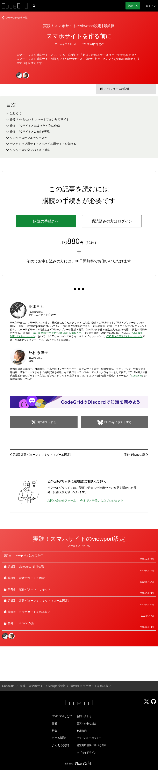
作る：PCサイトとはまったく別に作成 (35, 125)
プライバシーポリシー (89, 737)
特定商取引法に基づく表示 (91, 745)
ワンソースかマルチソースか (28, 137)
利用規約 (82, 730)
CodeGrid (136, 375)
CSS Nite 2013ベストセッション (124, 336)
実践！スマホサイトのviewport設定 (72, 26)
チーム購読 (59, 737)
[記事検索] (34, 5)
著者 (54, 723)
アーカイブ (61, 44)
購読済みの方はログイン (112, 221)
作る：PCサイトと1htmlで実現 (30, 131)
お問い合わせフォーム (61, 500)
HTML (73, 44)
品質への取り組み (86, 723)
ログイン (151, 6)
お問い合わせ (84, 716)
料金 (54, 730)
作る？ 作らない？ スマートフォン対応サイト (39, 119)
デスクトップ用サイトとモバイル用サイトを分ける (43, 143)
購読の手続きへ (46, 221)
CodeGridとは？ (62, 716)
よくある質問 (60, 745)
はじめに (15, 113)
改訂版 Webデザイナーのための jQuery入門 (57, 332)
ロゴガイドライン (86, 752)
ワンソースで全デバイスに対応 (30, 150)
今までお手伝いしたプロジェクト (101, 500)
